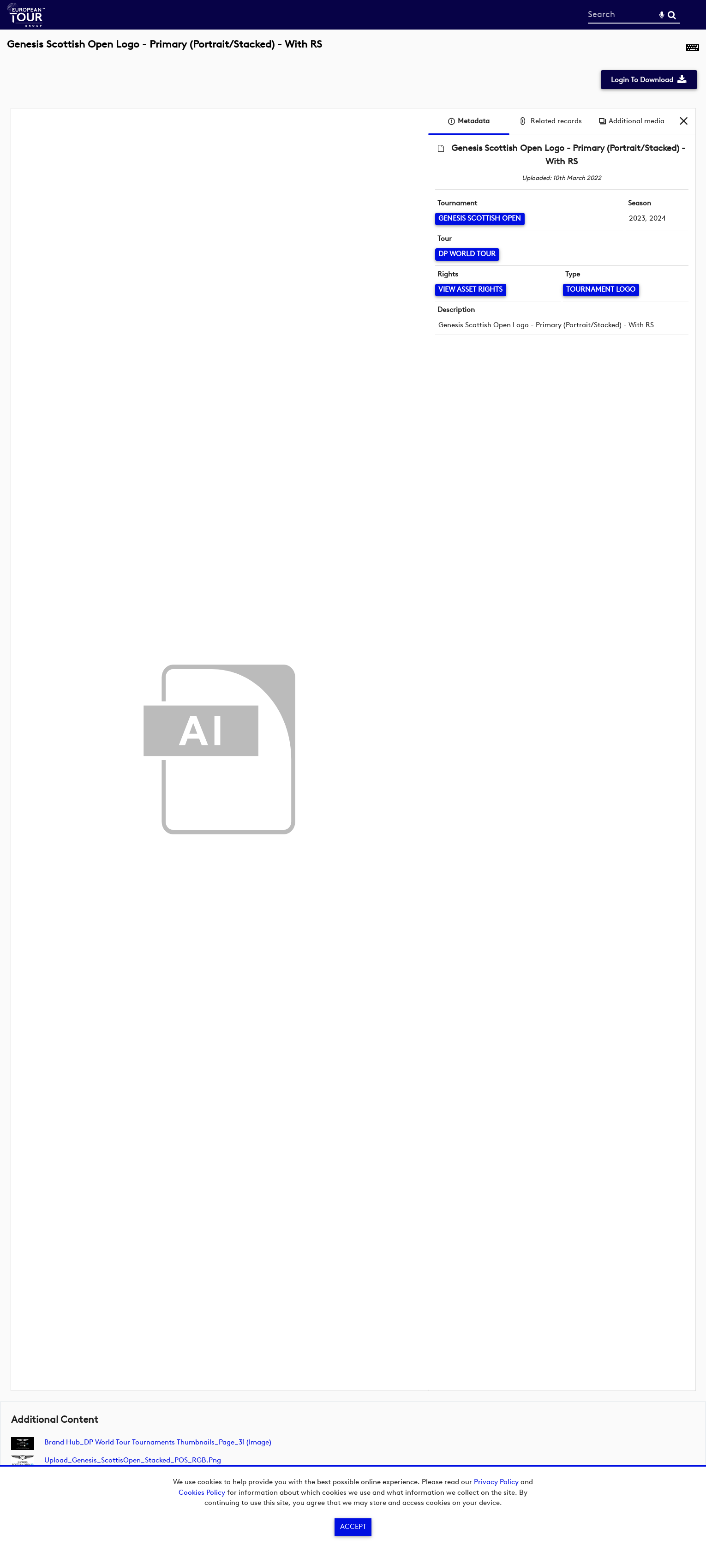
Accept (353, 1526)
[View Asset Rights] (470, 290)
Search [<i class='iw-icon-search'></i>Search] (672, 14)
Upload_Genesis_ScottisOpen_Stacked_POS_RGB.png (132, 1460)
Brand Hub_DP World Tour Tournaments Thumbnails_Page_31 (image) (157, 1442)
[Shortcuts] (692, 49)
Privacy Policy (496, 1482)
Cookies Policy (202, 1492)
